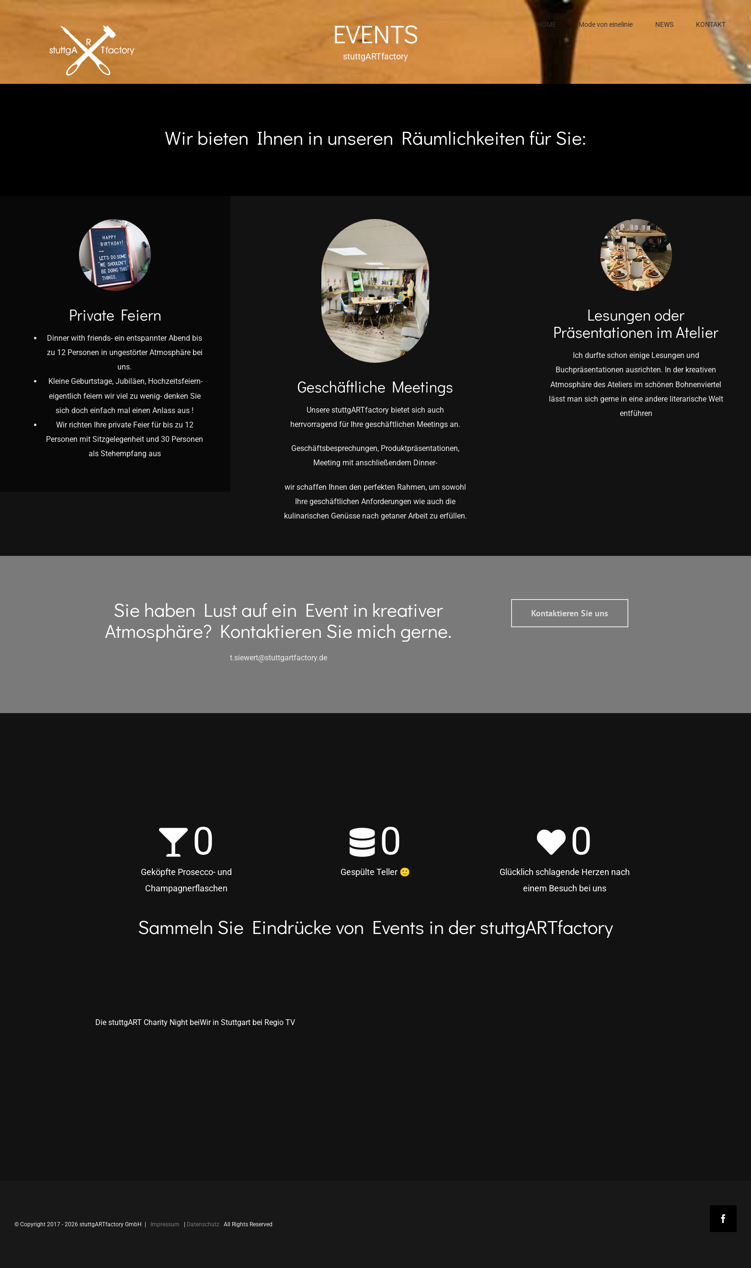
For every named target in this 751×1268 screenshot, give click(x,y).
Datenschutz (203, 1224)
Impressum (165, 1224)
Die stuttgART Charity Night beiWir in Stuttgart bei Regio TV (195, 1022)
